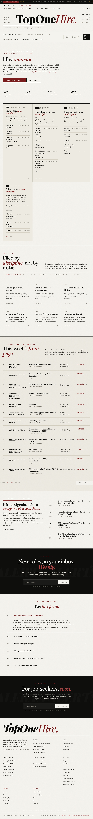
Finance (37, 740)
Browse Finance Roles (14, 80)
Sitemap (35, 803)
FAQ (41, 39)
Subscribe (63, 582)
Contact (5, 803)
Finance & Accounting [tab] (14, 274)
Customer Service (68, 784)
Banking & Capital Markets (41, 743)
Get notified (62, 706)
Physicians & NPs (8, 764)
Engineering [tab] (61, 274)
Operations (66, 772)
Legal (66, 740)
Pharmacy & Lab (8, 775)
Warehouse (66, 775)
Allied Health (7, 766)
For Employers (7, 798)
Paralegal (66, 749)
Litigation (66, 746)
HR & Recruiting (68, 778)
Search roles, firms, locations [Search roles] (72, 37)
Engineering (39, 757)
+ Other (48, 34)
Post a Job (34, 80)
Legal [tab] (31, 274)
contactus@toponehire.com (42, 795)
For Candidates (7, 39)
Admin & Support (68, 769)
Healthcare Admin (9, 769)
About (5, 792)
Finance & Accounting (9, 34)
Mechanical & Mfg (38, 761)
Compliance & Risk (39, 752)
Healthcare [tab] (45, 274)
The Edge (35, 39)
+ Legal (20, 34)
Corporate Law (68, 743)
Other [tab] (75, 274)
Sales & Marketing (69, 781)
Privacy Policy (66, 810)
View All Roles (84, 483)
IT (63, 766)
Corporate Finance (39, 746)
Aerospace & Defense (39, 764)
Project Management (39, 766)
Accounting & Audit (39, 749)
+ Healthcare (29, 34)
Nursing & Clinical (9, 761)
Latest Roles (25, 39)
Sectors (16, 39)
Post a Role (85, 37)
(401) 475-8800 (37, 792)
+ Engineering (39, 34)
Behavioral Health (8, 772)
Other (66, 757)
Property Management (70, 761)
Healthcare (9, 757)
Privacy (35, 798)
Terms (35, 801)
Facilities (65, 764)
